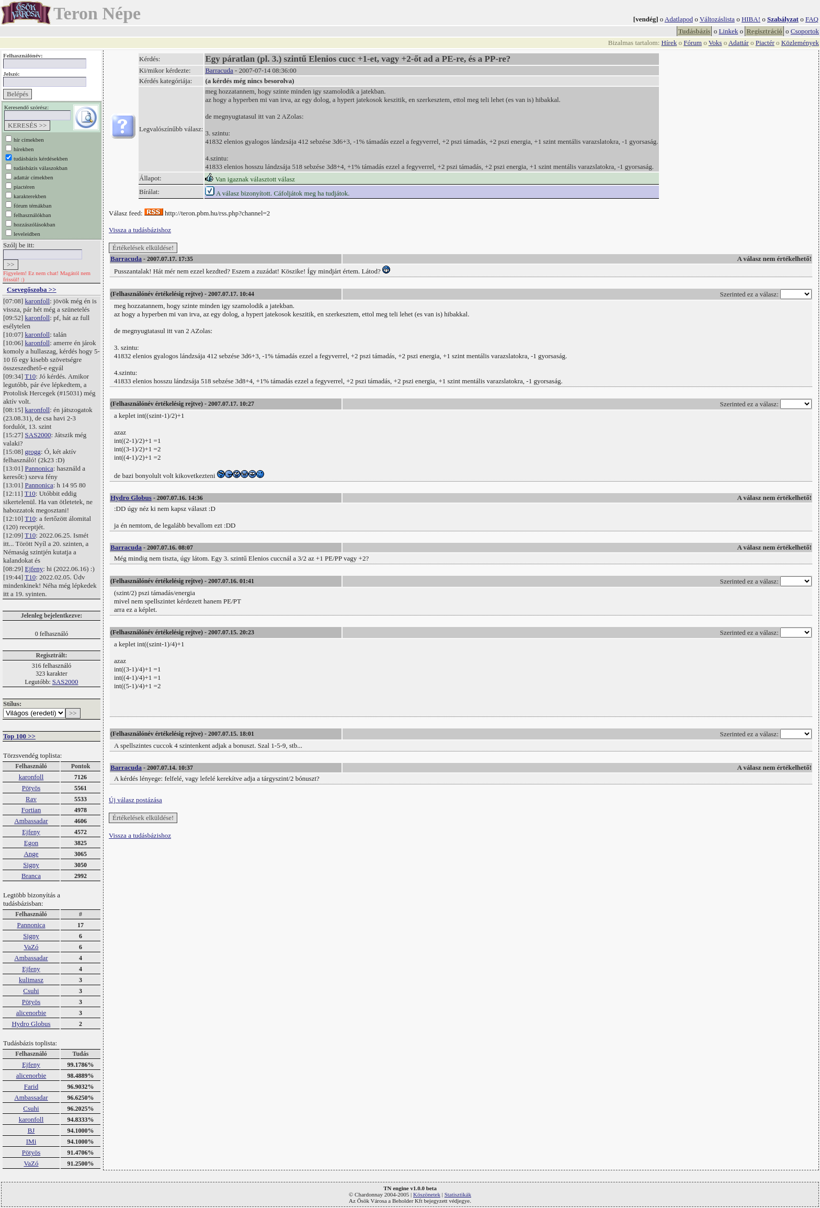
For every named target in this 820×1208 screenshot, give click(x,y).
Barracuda (219, 70)
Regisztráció (764, 31)
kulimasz (31, 980)
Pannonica (39, 468)
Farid (31, 1086)
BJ (31, 1130)
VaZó (31, 947)
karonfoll (37, 301)
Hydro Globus (31, 1024)
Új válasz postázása (135, 800)
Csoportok (805, 31)
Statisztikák (458, 1194)
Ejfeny (34, 569)
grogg (33, 451)
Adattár (738, 43)
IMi (31, 1141)
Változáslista (717, 19)
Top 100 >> (19, 736)
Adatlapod (679, 19)
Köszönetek (426, 1194)
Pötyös (31, 788)
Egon (31, 843)
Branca (31, 876)
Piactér (765, 43)
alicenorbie (31, 1013)
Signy (31, 865)
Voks (715, 43)
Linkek (728, 31)
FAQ (811, 19)
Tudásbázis (694, 31)
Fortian (31, 810)
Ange (31, 854)
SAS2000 (38, 435)
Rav (31, 799)
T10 (30, 376)
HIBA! (751, 19)
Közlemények (800, 43)
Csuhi (31, 991)
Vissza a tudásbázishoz (140, 230)
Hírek (669, 43)
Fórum (693, 43)
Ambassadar (31, 821)
